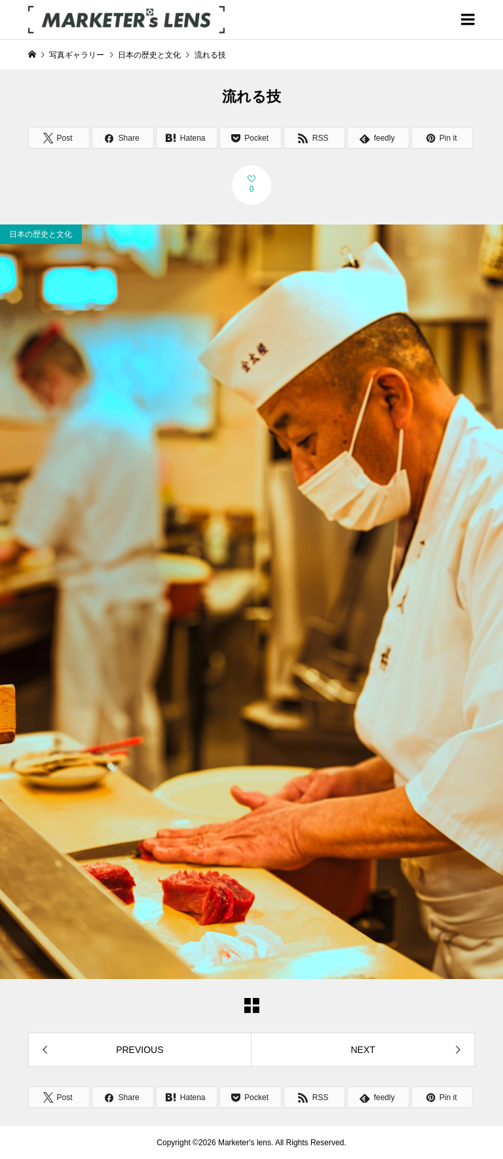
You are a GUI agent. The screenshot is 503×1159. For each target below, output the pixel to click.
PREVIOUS (139, 1049)
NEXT (362, 1049)
